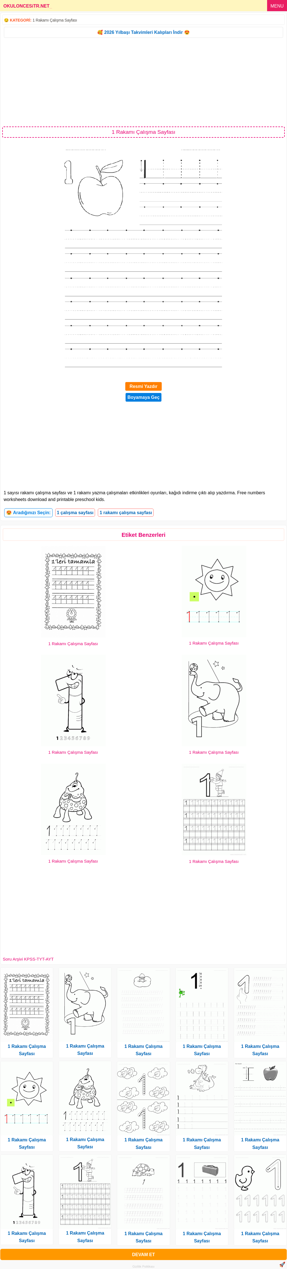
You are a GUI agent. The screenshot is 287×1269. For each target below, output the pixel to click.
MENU (277, 6)
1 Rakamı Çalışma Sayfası (55, 20)
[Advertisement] (143, 82)
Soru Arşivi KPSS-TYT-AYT (28, 959)
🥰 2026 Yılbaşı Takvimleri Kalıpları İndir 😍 (143, 32)
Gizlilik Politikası (144, 1266)
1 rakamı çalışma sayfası (125, 512)
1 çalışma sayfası (75, 512)
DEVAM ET (143, 1254)
